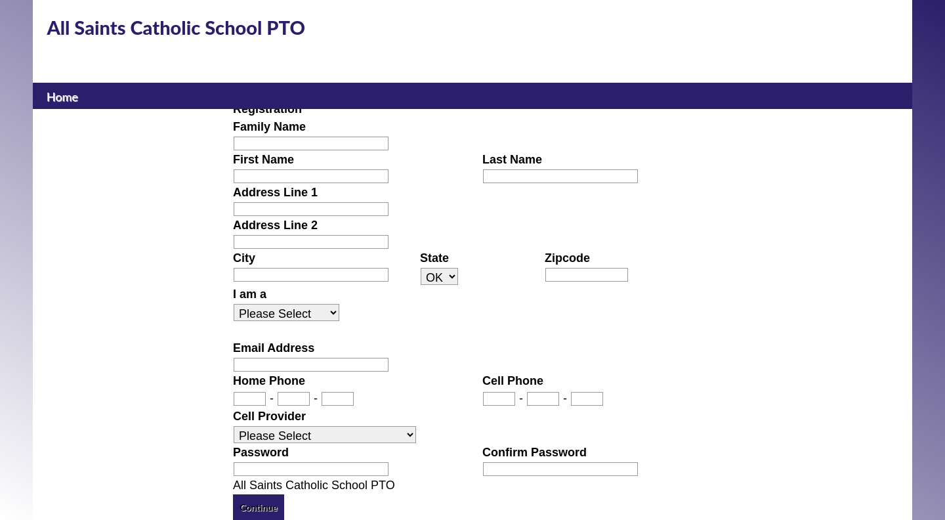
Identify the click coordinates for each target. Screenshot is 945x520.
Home (62, 95)
